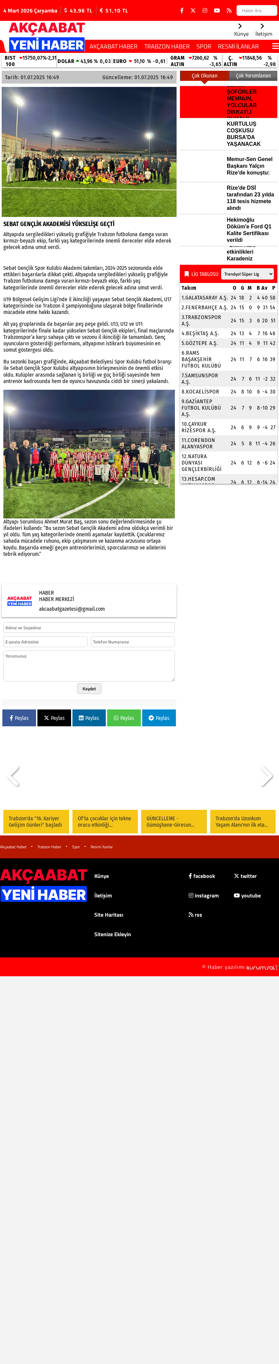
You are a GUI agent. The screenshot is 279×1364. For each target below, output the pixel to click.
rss (195, 915)
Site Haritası (108, 915)
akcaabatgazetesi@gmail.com (72, 609)
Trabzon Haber (167, 46)
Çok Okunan (204, 75)
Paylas (19, 718)
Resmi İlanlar (238, 46)
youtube (247, 895)
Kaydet (89, 688)
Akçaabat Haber (113, 46)
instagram (204, 895)
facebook (202, 876)
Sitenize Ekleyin (112, 934)
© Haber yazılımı (240, 967)
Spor (203, 46)
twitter (245, 876)
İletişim (103, 895)
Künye (101, 876)
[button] (13, 775)
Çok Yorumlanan (253, 75)
